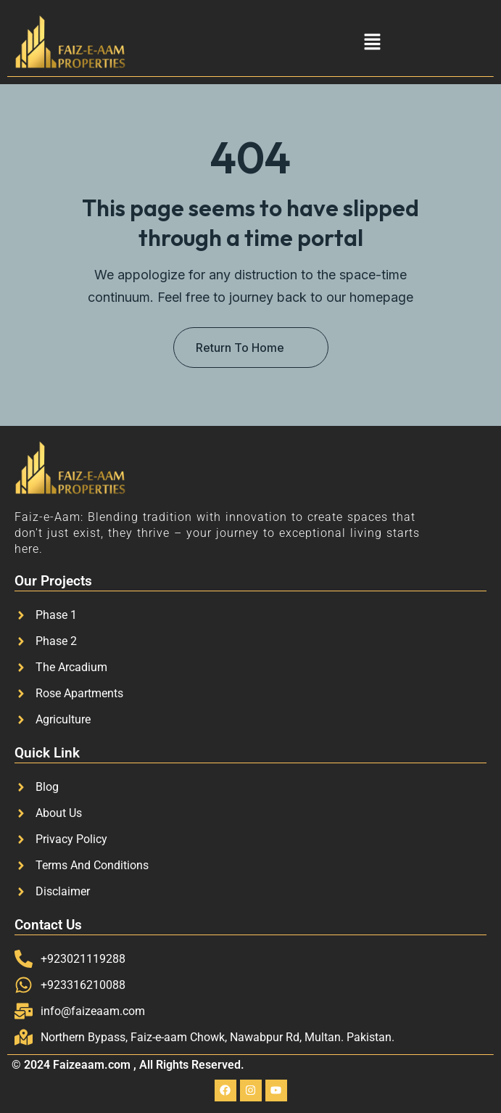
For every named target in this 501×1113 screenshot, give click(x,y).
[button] (371, 42)
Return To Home (240, 347)
